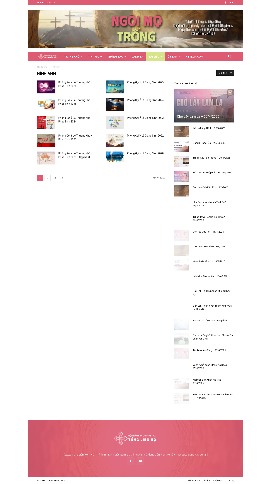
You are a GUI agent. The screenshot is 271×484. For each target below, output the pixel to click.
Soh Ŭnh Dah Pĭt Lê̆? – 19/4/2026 (210, 187)
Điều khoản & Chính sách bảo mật (205, 480)
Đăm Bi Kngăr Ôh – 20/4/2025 (208, 143)
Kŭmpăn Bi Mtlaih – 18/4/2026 (209, 261)
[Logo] (49, 56)
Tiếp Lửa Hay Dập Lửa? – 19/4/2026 (212, 172)
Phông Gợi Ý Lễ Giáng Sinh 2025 (145, 82)
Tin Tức (95, 56)
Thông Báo (116, 56)
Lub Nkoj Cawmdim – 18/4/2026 (210, 276)
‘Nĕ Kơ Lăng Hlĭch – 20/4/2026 (209, 128)
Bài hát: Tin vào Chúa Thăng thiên (210, 320)
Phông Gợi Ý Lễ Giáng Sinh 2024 (145, 100)
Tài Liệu (155, 56)
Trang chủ (42, 66)
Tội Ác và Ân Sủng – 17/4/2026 (209, 350)
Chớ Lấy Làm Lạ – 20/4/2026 (198, 116)
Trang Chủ (73, 56)
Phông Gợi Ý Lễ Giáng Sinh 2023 (145, 117)
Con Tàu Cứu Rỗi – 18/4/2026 (208, 231)
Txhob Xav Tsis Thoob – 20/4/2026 (211, 157)
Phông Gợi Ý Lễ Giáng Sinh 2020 (145, 153)
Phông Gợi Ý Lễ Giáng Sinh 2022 (145, 135)
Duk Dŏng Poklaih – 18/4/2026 (209, 246)
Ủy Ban (174, 56)
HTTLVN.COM (194, 56)
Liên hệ (230, 480)
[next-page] (63, 178)
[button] (229, 57)
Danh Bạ (137, 56)
